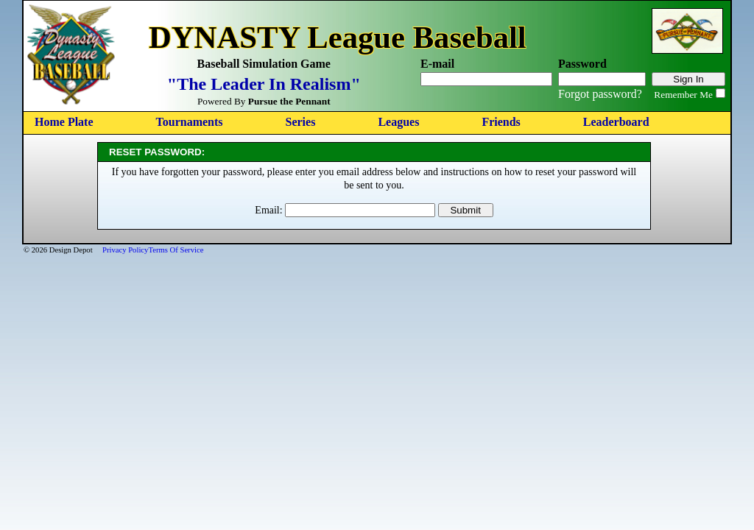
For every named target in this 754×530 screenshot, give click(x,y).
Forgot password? (600, 94)
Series (301, 122)
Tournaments (189, 122)
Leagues (398, 122)
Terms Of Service (175, 250)
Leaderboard (616, 122)
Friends (501, 122)
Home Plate (64, 122)
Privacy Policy (125, 250)
